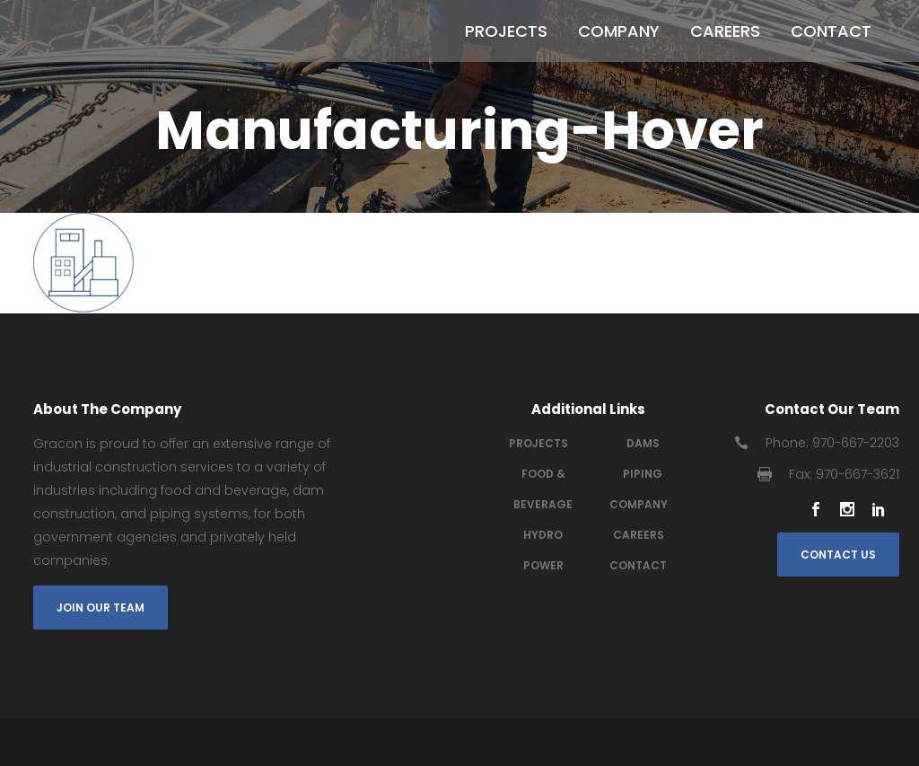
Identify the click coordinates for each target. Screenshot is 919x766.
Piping (642, 473)
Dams (643, 443)
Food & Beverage (543, 489)
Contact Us (838, 554)
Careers (638, 534)
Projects (538, 443)
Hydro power (543, 550)
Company (638, 504)
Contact (638, 565)
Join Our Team (100, 607)
